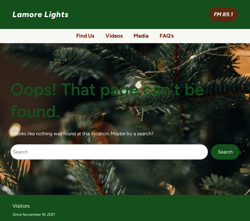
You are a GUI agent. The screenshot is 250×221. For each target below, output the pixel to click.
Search (225, 152)
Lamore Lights (40, 14)
